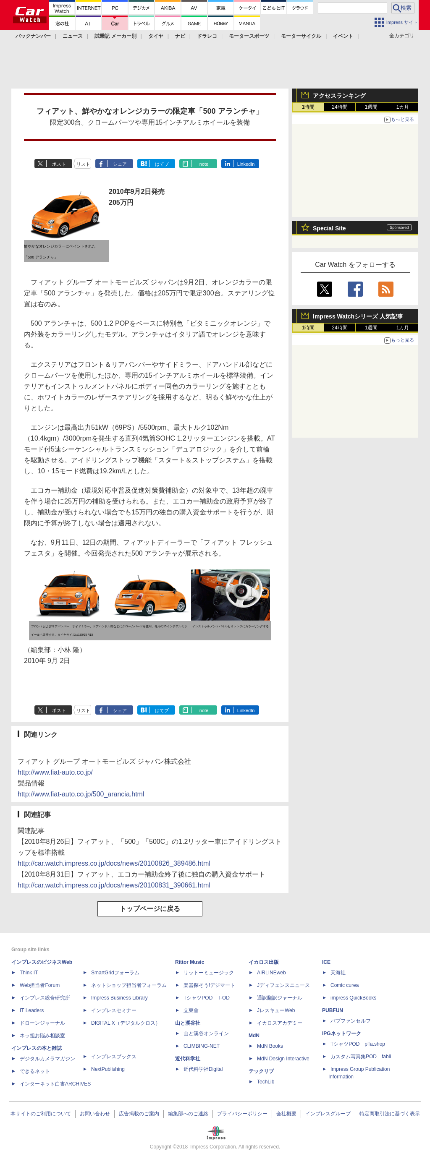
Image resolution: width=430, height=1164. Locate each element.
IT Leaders (32, 1010)
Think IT (29, 973)
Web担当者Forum (40, 985)
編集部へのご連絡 (188, 1114)
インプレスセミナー (113, 1010)
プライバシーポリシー (242, 1114)
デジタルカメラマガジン (47, 1059)
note (203, 164)
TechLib (265, 1082)
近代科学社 (187, 1059)
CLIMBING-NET (202, 1046)
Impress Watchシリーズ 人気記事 (358, 316)
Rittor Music (189, 962)
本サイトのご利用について (40, 1114)
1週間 (371, 107)
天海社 (338, 973)
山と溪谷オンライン (206, 1033)
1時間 (308, 107)
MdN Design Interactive (283, 1059)
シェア (120, 164)
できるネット (35, 1071)
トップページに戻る (150, 908)
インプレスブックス (113, 1057)
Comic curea (344, 985)
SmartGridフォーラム (115, 973)
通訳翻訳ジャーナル (279, 998)
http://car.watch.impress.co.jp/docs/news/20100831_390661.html (114, 885)
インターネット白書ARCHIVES (55, 1084)
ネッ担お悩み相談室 (42, 1036)
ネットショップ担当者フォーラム (129, 985)
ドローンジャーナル (42, 1023)
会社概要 (286, 1114)
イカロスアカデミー (279, 1023)
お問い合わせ (95, 1114)
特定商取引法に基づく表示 (389, 1114)
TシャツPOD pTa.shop (357, 1044)
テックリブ (261, 1071)
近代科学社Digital (203, 1069)
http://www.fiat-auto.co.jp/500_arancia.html (81, 794)
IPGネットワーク (341, 1033)
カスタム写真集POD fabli (360, 1057)
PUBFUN (332, 1010)
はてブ (162, 164)
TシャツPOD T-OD (207, 998)
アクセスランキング (339, 95)
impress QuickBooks (353, 998)
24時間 (339, 107)
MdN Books (270, 1046)
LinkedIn (246, 164)
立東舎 (191, 1010)
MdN (254, 1036)
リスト (83, 164)
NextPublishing (108, 1069)
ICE (326, 962)
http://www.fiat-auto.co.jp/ (55, 772)
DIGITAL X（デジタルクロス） (125, 1023)
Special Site (329, 228)
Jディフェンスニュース (283, 985)
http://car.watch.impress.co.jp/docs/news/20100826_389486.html (114, 863)
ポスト (59, 164)
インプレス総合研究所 (45, 998)
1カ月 (402, 107)
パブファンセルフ (350, 1021)
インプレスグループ (328, 1114)
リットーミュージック (209, 973)
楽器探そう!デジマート (209, 985)
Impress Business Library (119, 998)
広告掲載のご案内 (139, 1114)
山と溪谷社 (187, 1023)
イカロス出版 (264, 962)
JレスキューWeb (276, 1010)
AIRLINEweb (271, 973)
